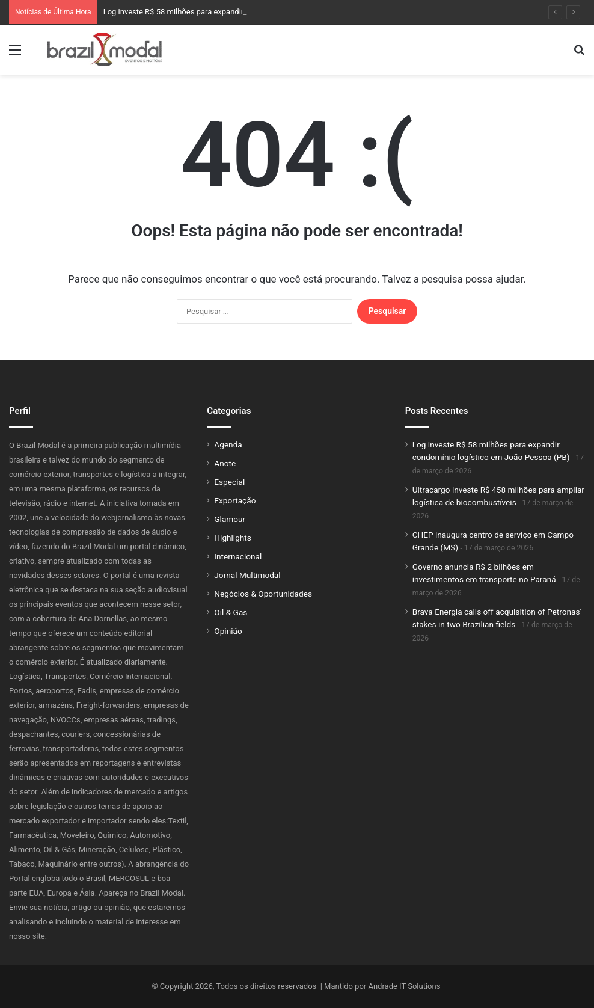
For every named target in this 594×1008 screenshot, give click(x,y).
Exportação (235, 500)
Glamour (229, 519)
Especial (229, 482)
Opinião (228, 631)
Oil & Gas (230, 612)
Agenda (228, 444)
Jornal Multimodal (247, 575)
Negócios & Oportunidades (263, 593)
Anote (225, 463)
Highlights (232, 537)
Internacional (238, 556)
